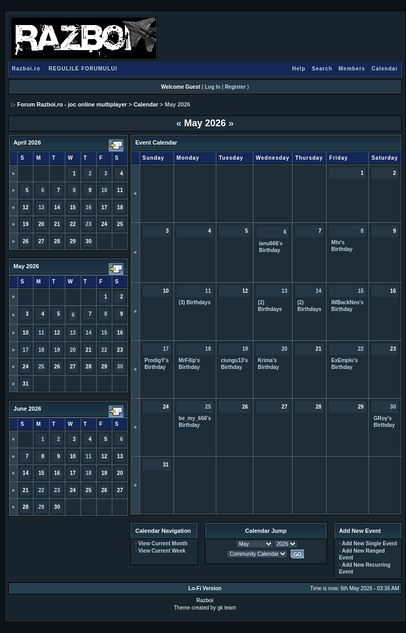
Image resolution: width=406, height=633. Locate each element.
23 (88, 224)
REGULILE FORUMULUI (83, 68)
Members (352, 68)
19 (57, 350)
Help (299, 68)
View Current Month (163, 543)
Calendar (385, 68)
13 (41, 207)
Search (322, 68)
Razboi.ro (26, 68)
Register (235, 87)
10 (104, 190)
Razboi (205, 600)
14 (88, 333)
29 (41, 507)
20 (73, 350)
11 (41, 333)
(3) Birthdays (195, 302)
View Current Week (161, 551)
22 (104, 350)
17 (25, 350)
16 (88, 207)
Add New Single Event (369, 543)
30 (120, 366)
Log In (213, 87)
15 (104, 333)
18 (41, 350)
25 (41, 366)
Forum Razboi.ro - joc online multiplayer (72, 104)
